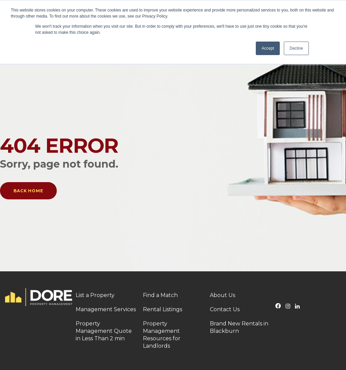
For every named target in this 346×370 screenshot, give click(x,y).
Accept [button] (268, 48)
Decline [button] (296, 48)
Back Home (28, 190)
